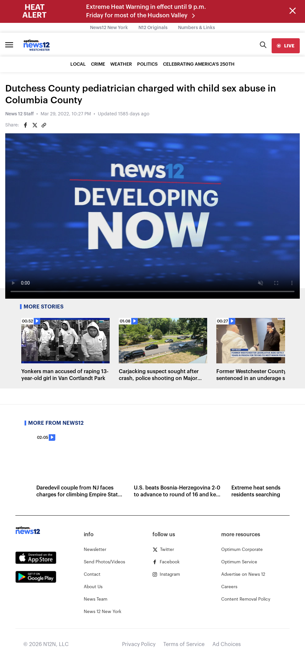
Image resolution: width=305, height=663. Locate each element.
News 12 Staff (19, 114)
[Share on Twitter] (34, 125)
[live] (286, 45)
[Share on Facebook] (25, 125)
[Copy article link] (43, 125)
